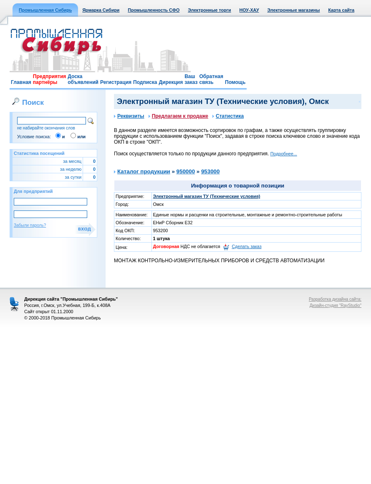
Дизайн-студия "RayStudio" (335, 305)
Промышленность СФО (153, 10)
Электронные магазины (294, 10)
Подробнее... (283, 153)
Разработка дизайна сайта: (335, 299)
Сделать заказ (246, 246)
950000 (186, 171)
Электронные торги (209, 10)
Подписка (145, 82)
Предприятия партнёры (49, 79)
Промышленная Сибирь (45, 10)
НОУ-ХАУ (249, 10)
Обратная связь (211, 79)
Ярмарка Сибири (100, 10)
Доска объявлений (83, 79)
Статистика (228, 116)
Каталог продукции (143, 171)
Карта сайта (341, 10)
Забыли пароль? (30, 225)
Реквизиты (129, 116)
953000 (210, 171)
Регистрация (115, 82)
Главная (21, 82)
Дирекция (171, 82)
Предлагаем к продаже (178, 116)
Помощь (235, 82)
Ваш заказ (190, 79)
